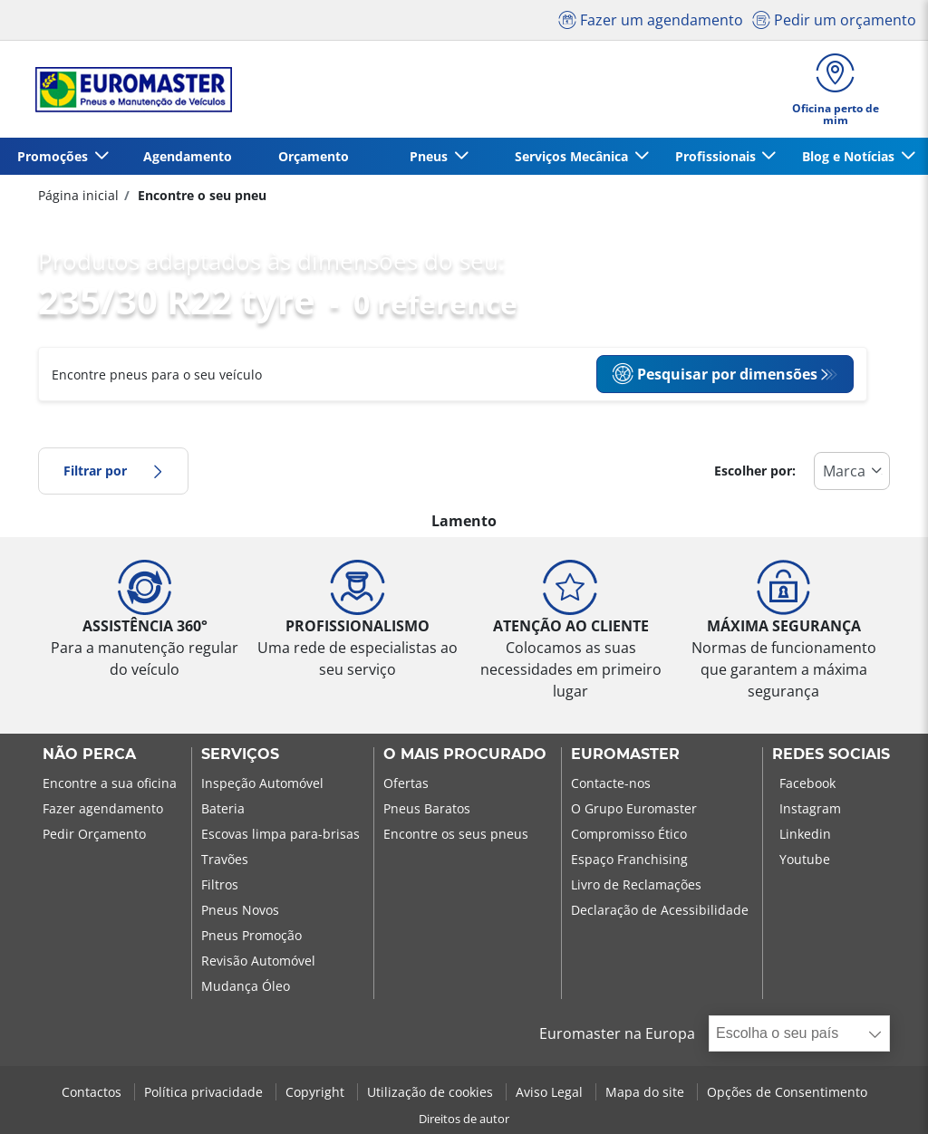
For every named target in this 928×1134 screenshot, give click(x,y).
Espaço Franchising (629, 859)
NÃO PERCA (89, 754)
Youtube (804, 859)
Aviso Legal (551, 1091)
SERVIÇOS (240, 754)
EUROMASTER (625, 754)
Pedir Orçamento (94, 833)
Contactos (93, 1091)
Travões (224, 859)
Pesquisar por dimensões (714, 374)
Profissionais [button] (717, 156)
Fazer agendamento (103, 808)
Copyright (316, 1091)
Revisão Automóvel (258, 960)
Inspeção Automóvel (262, 783)
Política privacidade (205, 1091)
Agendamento (187, 156)
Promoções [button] (54, 156)
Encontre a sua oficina (110, 783)
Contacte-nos (611, 783)
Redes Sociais (831, 754)
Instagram (810, 808)
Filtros (219, 884)
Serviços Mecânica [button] (573, 156)
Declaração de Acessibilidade (660, 909)
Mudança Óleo (245, 986)
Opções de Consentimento (787, 1091)
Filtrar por (113, 470)
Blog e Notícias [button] (850, 156)
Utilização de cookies (432, 1091)
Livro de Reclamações (636, 884)
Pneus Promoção (251, 935)
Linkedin (805, 833)
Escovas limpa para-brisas (280, 833)
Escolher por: (755, 470)
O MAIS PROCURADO (464, 754)
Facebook (807, 783)
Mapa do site (646, 1091)
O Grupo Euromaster (634, 808)
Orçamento (313, 156)
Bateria (223, 808)
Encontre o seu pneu (200, 195)
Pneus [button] (430, 156)
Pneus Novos (240, 909)
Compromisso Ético (629, 833)
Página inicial (78, 195)
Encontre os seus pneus (455, 833)
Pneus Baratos (426, 808)
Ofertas (406, 783)
